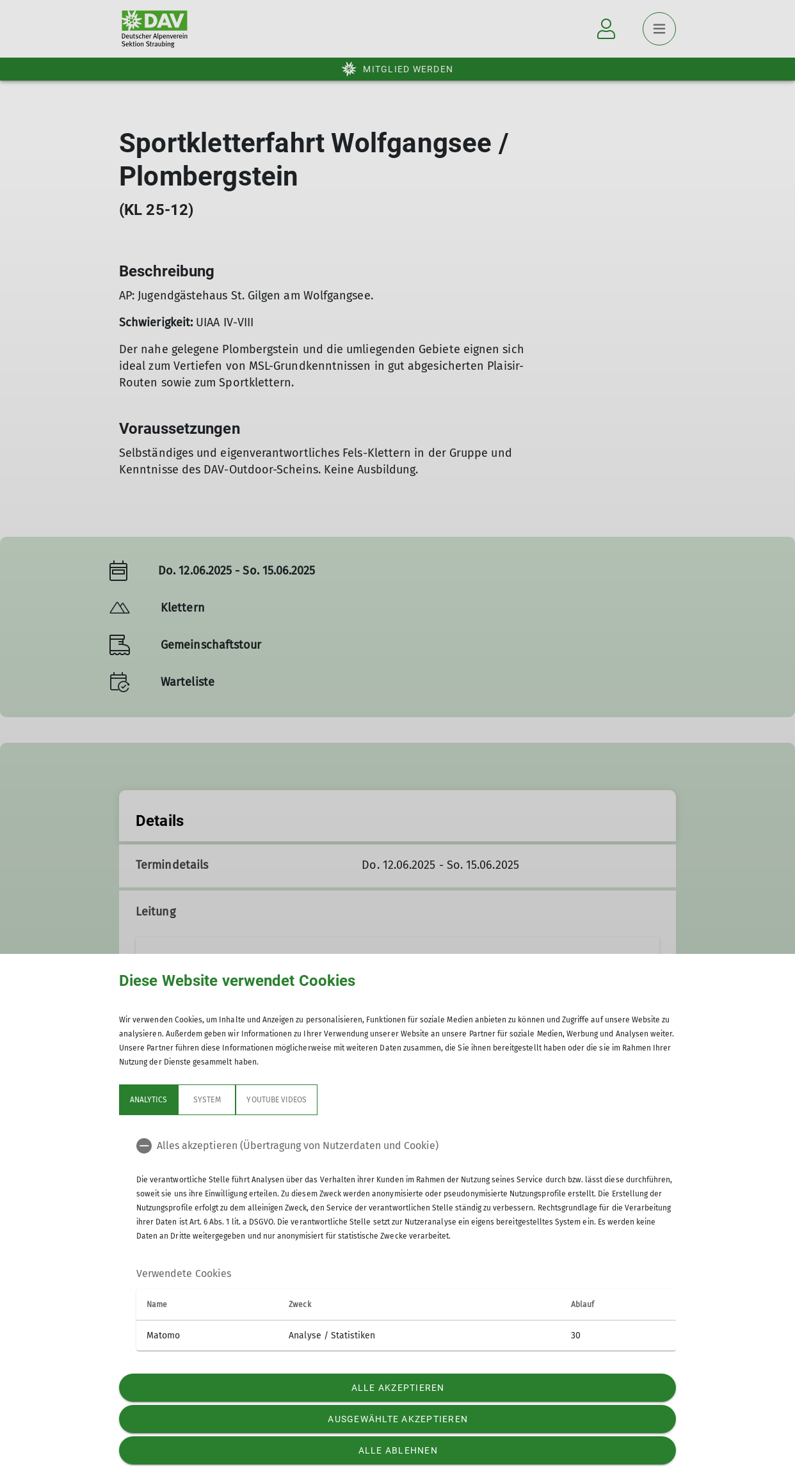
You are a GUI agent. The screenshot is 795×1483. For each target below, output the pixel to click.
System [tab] (206, 1099)
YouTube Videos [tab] (276, 1099)
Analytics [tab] (148, 1099)
